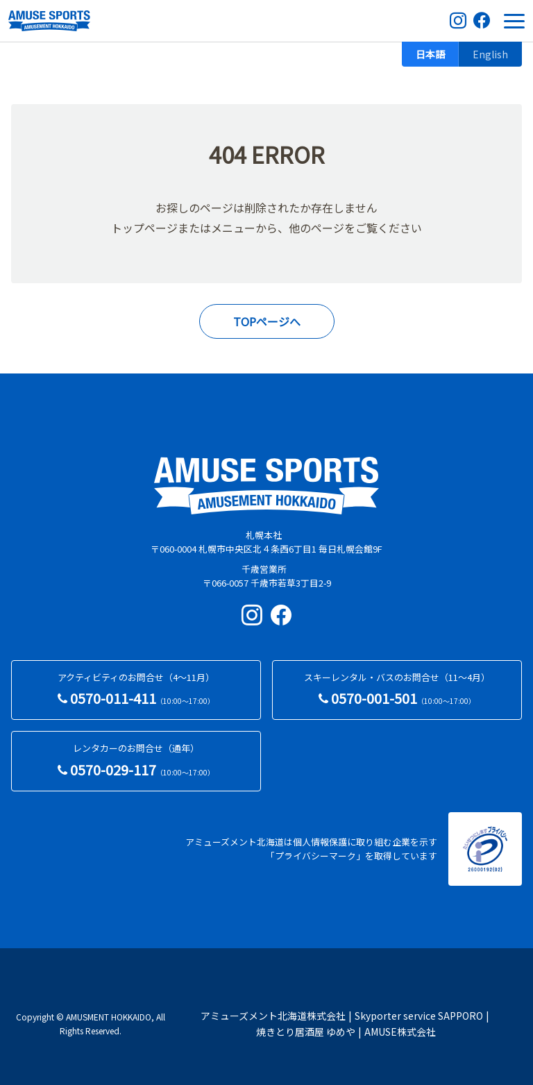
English (490, 54)
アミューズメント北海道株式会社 (273, 1016)
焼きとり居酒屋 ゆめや (305, 1031)
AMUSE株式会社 (400, 1031)
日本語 (430, 54)
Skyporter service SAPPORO (419, 1016)
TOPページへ (267, 321)
